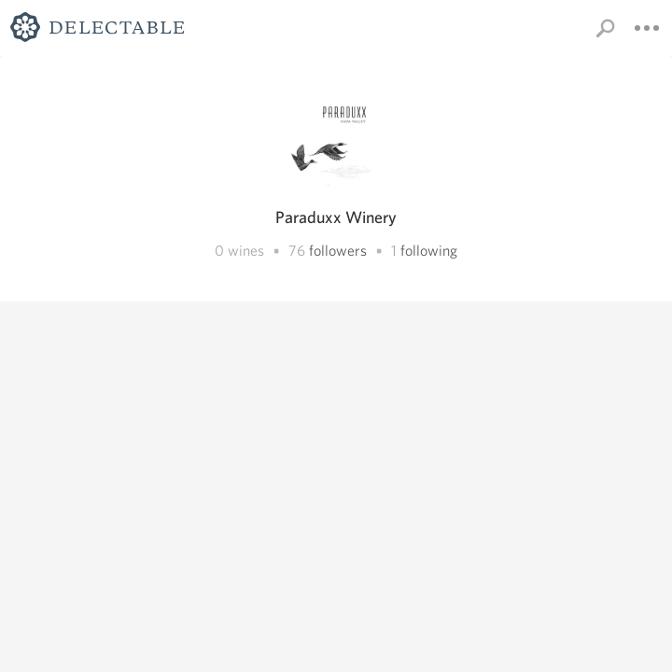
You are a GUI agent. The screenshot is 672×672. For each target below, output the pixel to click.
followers (338, 250)
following (428, 250)
